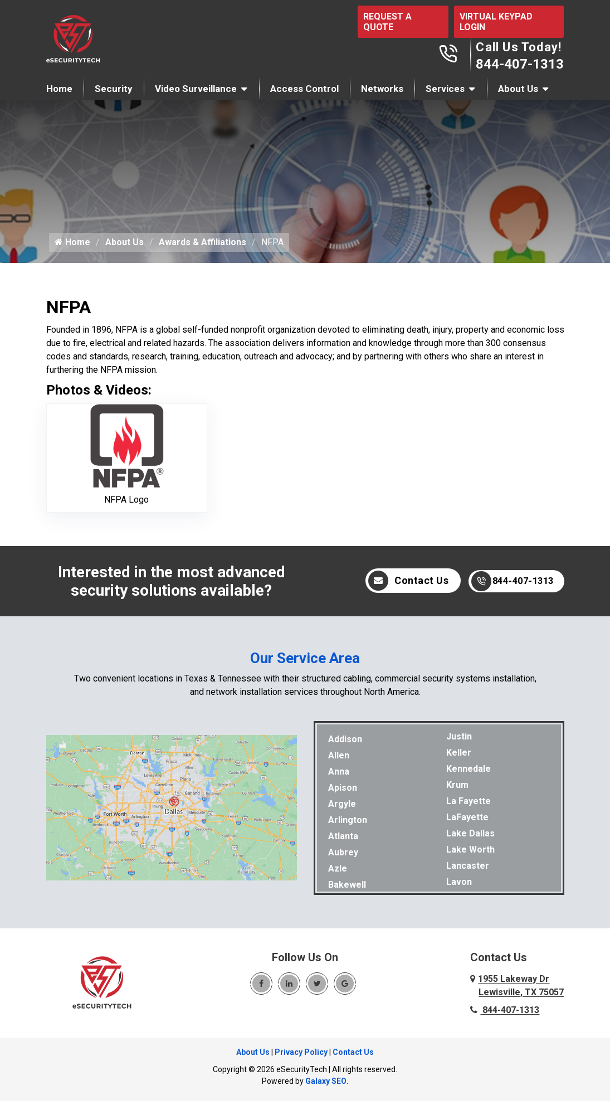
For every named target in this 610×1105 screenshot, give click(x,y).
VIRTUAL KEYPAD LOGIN (496, 21)
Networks (382, 88)
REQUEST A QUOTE (387, 21)
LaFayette (467, 821)
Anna (338, 775)
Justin (459, 740)
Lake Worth (470, 853)
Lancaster (467, 869)
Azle (337, 872)
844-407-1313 (520, 64)
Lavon (459, 885)
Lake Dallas (470, 837)
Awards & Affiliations (202, 246)
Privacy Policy (301, 1056)
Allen (338, 759)
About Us (518, 88)
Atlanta (343, 840)
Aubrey (343, 856)
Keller (458, 756)
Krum (457, 788)
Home (59, 88)
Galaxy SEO (326, 1084)
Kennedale (468, 772)
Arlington (347, 824)
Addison (345, 743)
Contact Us (396, 585)
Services (445, 88)
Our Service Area (305, 662)
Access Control (304, 88)
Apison (342, 791)
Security (114, 88)
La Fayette (468, 805)
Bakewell (347, 888)
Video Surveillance (196, 88)
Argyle (342, 807)
